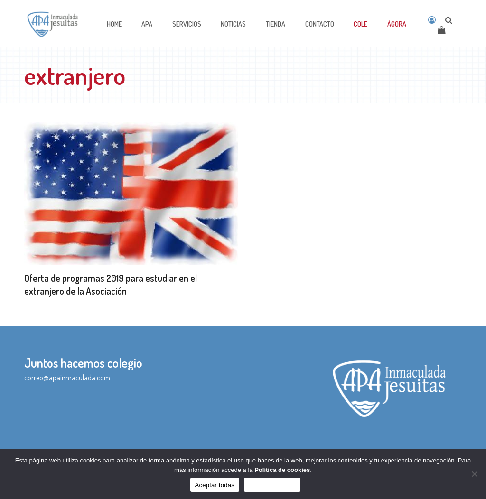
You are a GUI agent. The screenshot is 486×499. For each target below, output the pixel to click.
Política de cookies (282, 469)
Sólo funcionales (272, 485)
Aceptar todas (214, 485)
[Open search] (448, 20)
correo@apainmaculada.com (67, 377)
